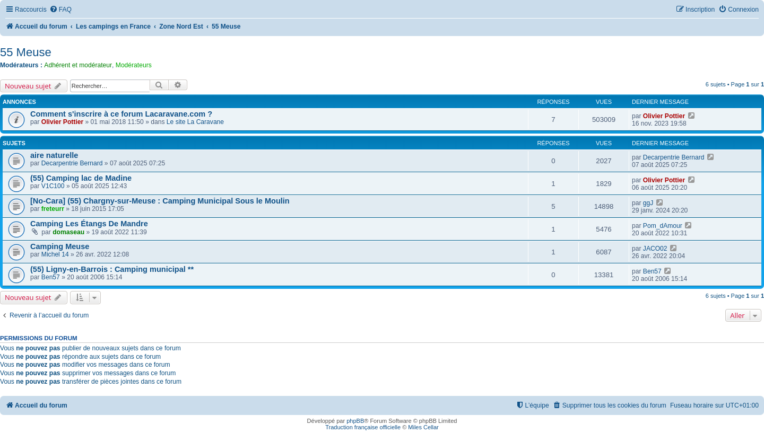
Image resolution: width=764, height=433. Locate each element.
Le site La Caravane (195, 122)
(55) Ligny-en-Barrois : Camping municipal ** (112, 269)
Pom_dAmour (662, 225)
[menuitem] (60, 10)
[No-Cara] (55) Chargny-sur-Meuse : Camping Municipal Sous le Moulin (160, 201)
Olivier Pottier (62, 122)
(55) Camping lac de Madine (81, 178)
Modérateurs (134, 65)
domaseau (68, 232)
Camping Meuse (59, 246)
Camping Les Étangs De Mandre (89, 223)
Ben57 (50, 277)
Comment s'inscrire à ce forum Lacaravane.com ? (121, 114)
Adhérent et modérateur (78, 65)
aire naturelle (54, 155)
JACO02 (655, 248)
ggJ (648, 203)
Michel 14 (55, 254)
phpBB (355, 421)
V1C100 (53, 186)
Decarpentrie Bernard (72, 163)
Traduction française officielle (363, 427)
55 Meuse (25, 52)
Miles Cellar (423, 427)
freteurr (52, 209)
